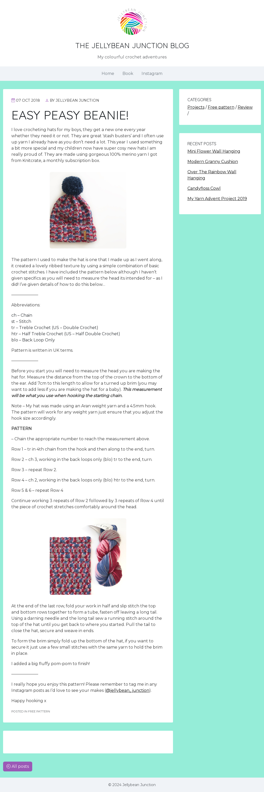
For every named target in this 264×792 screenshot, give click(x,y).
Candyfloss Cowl (204, 188)
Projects (195, 107)
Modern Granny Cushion (212, 161)
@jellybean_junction (127, 690)
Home (108, 73)
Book (127, 73)
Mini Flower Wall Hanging (213, 151)
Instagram (152, 73)
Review (245, 107)
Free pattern (221, 107)
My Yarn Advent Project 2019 (217, 198)
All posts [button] (17, 766)
